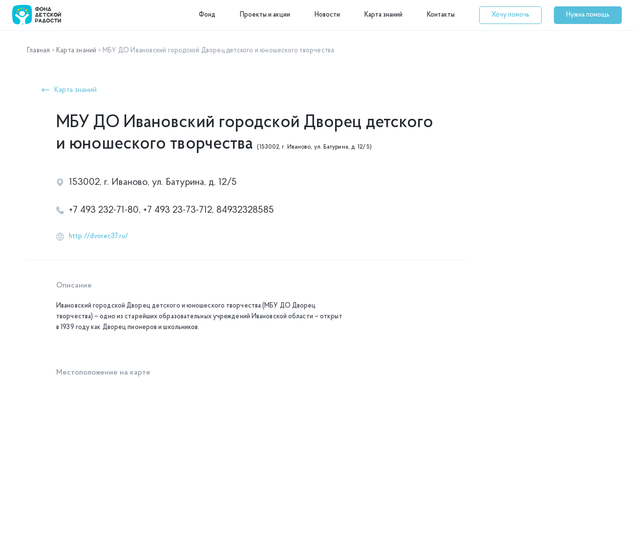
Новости (327, 15)
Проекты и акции (265, 15)
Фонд (207, 15)
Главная (38, 50)
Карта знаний (383, 15)
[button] (510, 15)
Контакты (441, 15)
